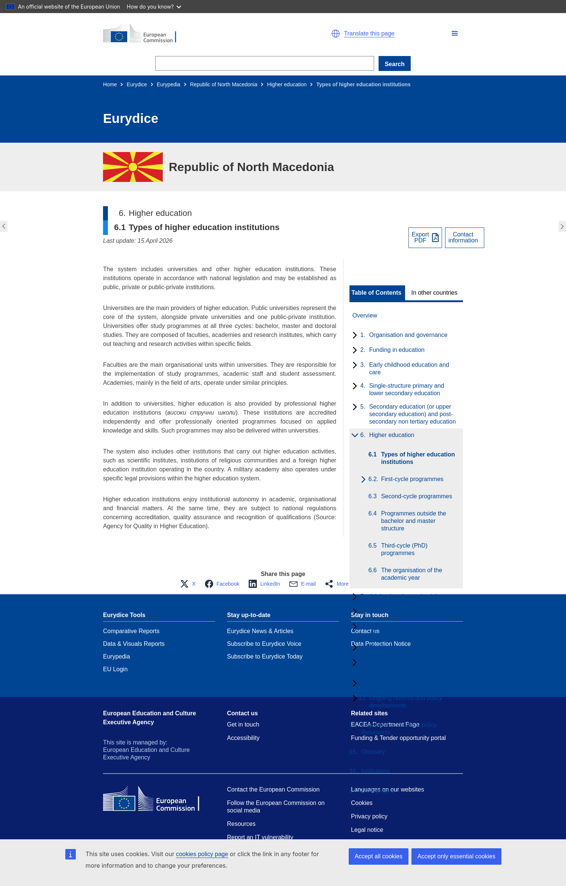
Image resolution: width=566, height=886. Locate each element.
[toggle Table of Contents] (377, 292)
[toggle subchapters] (353, 335)
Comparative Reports (131, 631)
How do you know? (154, 6)
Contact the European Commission (273, 789)
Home (110, 84)
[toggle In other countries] (435, 292)
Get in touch (243, 724)
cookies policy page (202, 854)
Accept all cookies (378, 856)
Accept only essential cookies (456, 856)
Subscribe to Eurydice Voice (264, 644)
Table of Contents (376, 293)
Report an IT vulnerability (260, 837)
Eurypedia (168, 84)
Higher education (287, 84)
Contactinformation (463, 238)
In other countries (434, 293)
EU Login (115, 669)
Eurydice (137, 84)
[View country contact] (464, 237)
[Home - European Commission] (189, 33)
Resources (241, 824)
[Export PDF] (425, 237)
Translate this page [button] (369, 34)
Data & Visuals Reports (134, 644)
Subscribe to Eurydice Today (264, 656)
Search (394, 64)
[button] (455, 33)
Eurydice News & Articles (260, 631)
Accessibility (243, 738)
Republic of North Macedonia (224, 84)
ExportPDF (420, 238)
